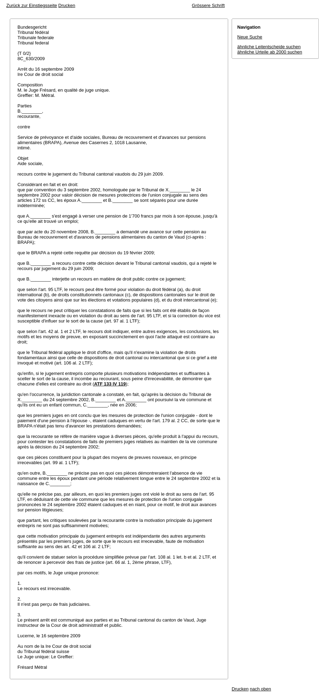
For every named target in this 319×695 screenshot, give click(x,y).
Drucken (66, 5)
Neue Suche (249, 37)
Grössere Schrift (208, 5)
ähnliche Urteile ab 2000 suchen (269, 52)
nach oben (260, 689)
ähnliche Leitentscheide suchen (268, 46)
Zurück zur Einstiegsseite (31, 5)
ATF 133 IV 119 (110, 383)
